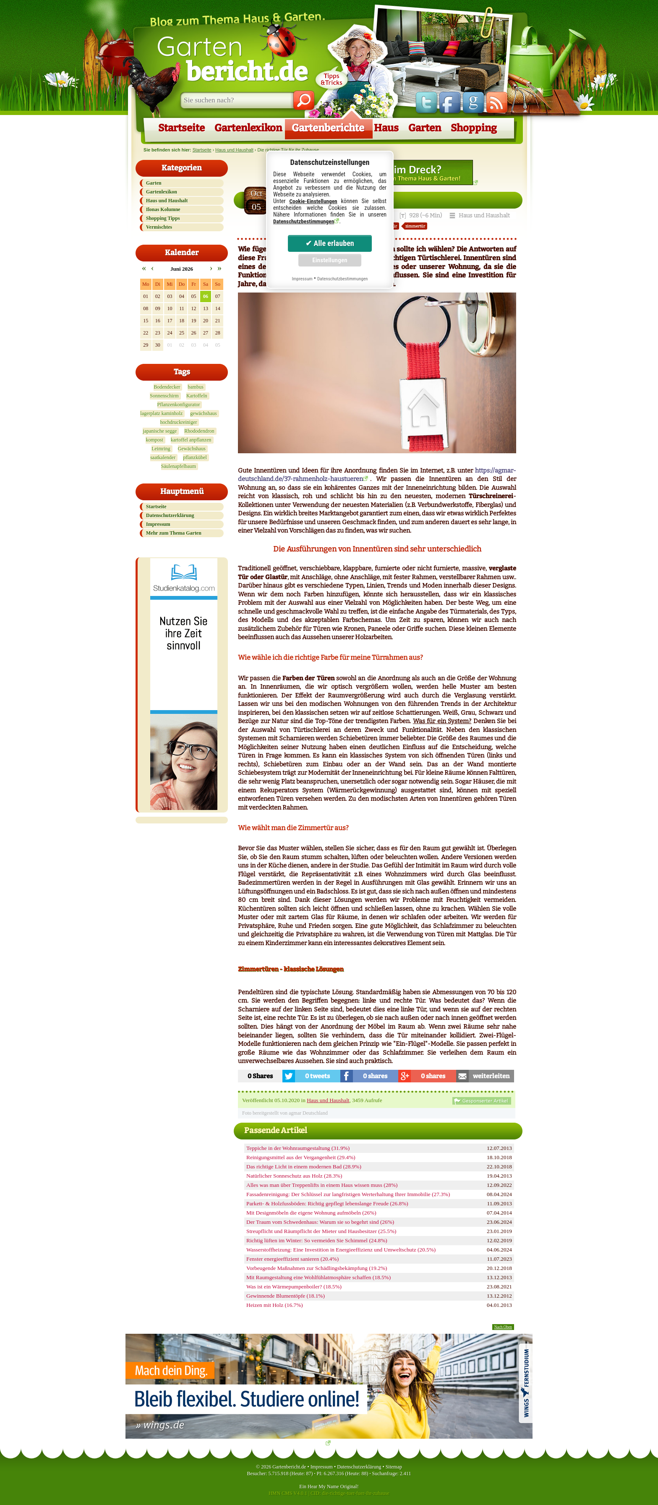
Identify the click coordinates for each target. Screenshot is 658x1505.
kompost (154, 440)
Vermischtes (159, 227)
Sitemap (394, 1467)
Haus (386, 128)
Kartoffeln (196, 396)
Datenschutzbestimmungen (303, 221)
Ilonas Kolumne (163, 209)
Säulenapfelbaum (178, 466)
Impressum (158, 524)
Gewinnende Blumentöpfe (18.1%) (285, 1296)
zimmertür (415, 226)
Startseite (181, 128)
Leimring (160, 449)
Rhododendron (199, 431)
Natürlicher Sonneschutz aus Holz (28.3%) (294, 1176)
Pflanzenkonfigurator (178, 405)
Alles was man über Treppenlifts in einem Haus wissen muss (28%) (322, 1185)
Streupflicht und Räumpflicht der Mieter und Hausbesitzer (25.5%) (321, 1231)
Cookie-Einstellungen (313, 201)
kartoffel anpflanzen (191, 440)
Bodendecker (167, 387)
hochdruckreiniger (178, 422)
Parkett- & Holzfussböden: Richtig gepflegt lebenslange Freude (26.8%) (327, 1203)
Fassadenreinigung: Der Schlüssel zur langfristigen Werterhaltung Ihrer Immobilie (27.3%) (348, 1194)
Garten (232, 58)
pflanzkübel (195, 457)
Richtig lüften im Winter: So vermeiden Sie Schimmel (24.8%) (316, 1240)
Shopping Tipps (163, 218)
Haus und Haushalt (234, 149)
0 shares (375, 1076)
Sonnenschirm (164, 396)
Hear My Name (323, 1486)
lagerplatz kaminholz (161, 413)
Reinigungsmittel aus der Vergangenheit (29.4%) (300, 1157)
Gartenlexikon (248, 128)
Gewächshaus (192, 449)
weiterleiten (491, 1076)
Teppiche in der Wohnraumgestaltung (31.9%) (298, 1148)
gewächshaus (203, 413)
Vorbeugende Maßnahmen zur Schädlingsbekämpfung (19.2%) (316, 1268)
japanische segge (160, 431)
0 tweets (317, 1076)
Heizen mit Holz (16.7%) (274, 1305)
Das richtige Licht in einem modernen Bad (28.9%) (303, 1166)
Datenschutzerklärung (170, 515)
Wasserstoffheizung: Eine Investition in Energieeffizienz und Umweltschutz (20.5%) (341, 1249)
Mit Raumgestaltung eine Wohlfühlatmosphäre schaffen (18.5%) (318, 1277)
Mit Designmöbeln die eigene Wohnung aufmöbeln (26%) (311, 1213)
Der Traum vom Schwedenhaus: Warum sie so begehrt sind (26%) (320, 1222)
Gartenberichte (328, 128)
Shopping (474, 128)
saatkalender (162, 457)
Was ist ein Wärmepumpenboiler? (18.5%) (294, 1286)
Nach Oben (503, 1327)
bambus (195, 387)
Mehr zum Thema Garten (173, 533)
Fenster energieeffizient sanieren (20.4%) (292, 1259)
